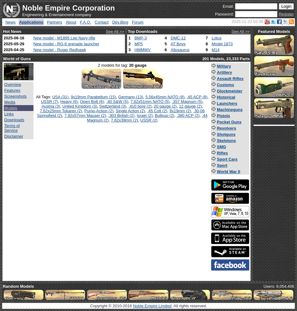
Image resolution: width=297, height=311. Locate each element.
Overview (12, 84)
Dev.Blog (120, 22)
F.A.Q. (85, 22)
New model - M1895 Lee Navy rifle (64, 38)
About (71, 22)
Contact (102, 22)
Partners (54, 22)
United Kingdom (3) (79, 106)
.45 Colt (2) (157, 111)
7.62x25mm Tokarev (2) (61, 111)
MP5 (139, 44)
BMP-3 (141, 38)
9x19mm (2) (180, 111)
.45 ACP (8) (197, 97)
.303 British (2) (121, 115)
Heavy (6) (69, 101)
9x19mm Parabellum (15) (93, 97)
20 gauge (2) (165, 106)
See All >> (115, 31)
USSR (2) (149, 120)
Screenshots (15, 96)
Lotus (217, 38)
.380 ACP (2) (188, 115)
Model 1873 (222, 44)
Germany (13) (130, 97)
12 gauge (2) (190, 106)
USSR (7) (49, 101)
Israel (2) (145, 115)
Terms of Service (12, 128)
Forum (138, 22)
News (11, 22)
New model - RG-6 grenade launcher (66, 44)
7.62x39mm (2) (124, 120)
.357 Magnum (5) (187, 101)
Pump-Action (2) (98, 111)
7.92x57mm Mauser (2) (85, 115)
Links (9, 114)
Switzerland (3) (113, 106)
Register (286, 14)
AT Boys (178, 44)
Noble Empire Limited (152, 306)
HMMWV (143, 49)
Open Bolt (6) (92, 101)
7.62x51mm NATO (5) (150, 101)
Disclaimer (13, 136)
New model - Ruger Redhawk (59, 49)
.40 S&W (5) (117, 101)
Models (10, 108)
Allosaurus (180, 49)
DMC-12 (178, 38)
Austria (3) (51, 106)
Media (9, 102)
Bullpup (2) (165, 115)
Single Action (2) (130, 111)
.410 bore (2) (140, 106)
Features (12, 90)
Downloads (14, 120)
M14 (215, 49)
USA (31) (60, 97)
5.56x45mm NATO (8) (164, 97)
